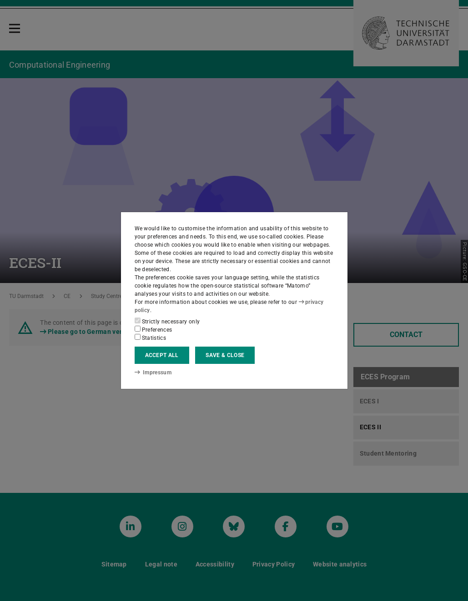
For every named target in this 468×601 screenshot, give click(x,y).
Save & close (225, 355)
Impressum (153, 372)
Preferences (153, 329)
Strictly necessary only (167, 321)
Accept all (162, 355)
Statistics (150, 337)
